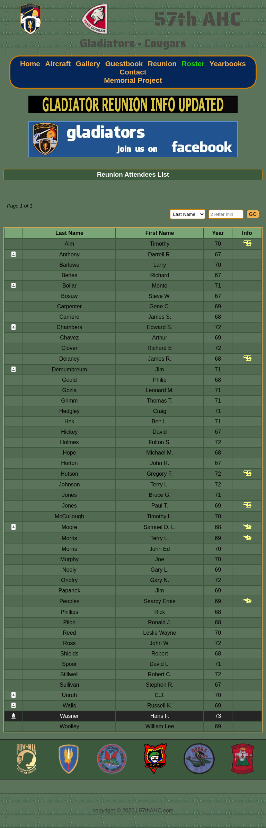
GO (253, 214)
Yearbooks (228, 64)
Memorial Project (133, 80)
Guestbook (124, 64)
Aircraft (58, 64)
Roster (192, 64)
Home (30, 64)
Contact (132, 72)
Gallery (88, 64)
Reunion (162, 64)
